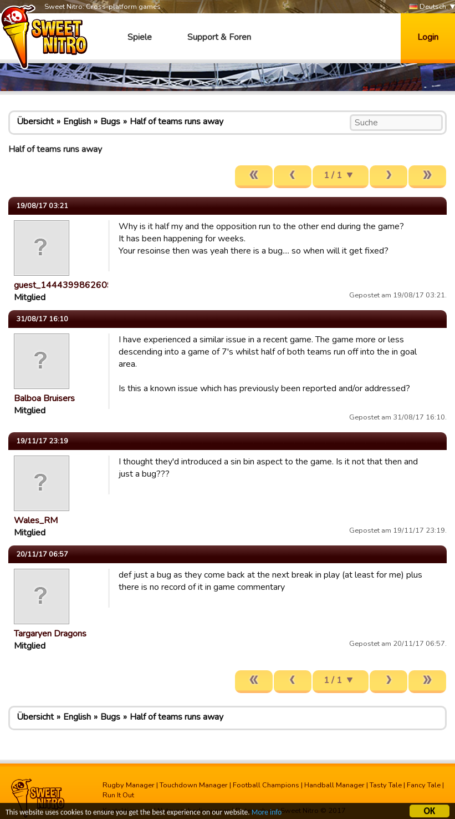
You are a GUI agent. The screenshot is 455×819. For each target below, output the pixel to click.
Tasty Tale (386, 785)
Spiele (139, 37)
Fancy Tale (424, 785)
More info (267, 813)
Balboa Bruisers (44, 398)
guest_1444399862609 (63, 285)
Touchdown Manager (194, 785)
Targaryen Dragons (50, 634)
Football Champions (266, 785)
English (77, 121)
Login (427, 37)
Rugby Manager (129, 785)
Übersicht (35, 121)
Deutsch (427, 7)
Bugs (110, 121)
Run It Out (118, 795)
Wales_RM (36, 520)
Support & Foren (219, 37)
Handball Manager (334, 785)
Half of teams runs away (176, 121)
